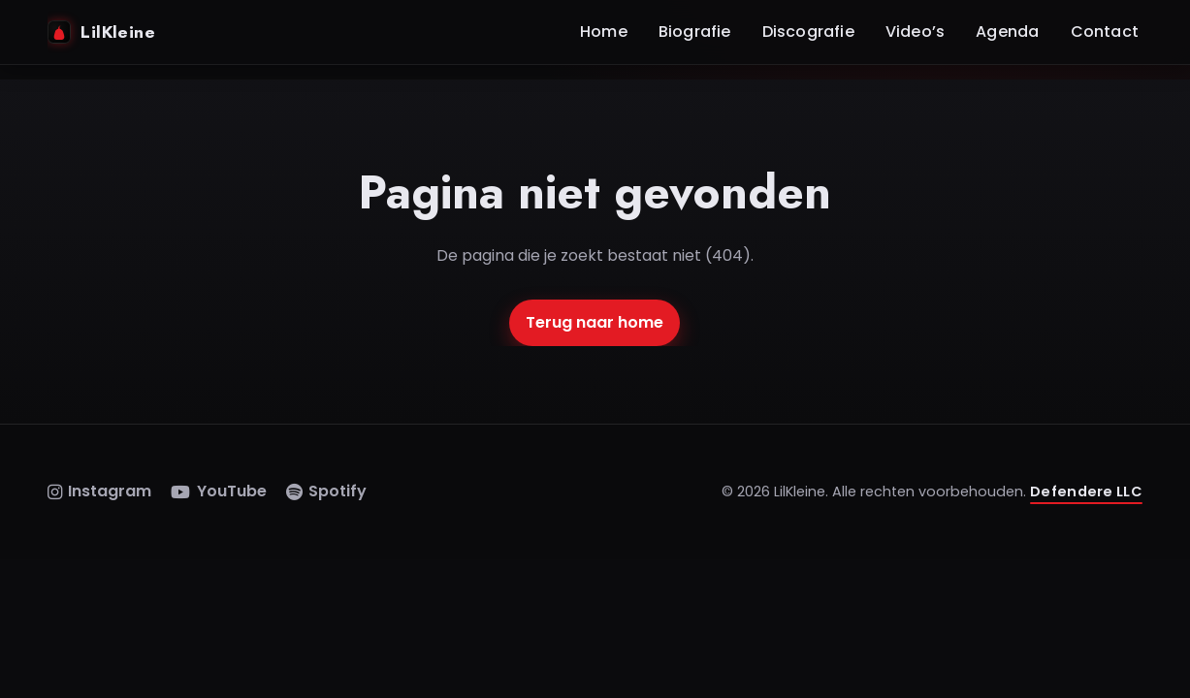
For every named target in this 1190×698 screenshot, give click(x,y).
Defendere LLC (1086, 491)
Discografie (808, 31)
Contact (1105, 31)
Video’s (915, 31)
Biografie (695, 31)
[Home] (304, 32)
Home (603, 31)
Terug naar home (594, 322)
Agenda (1007, 31)
